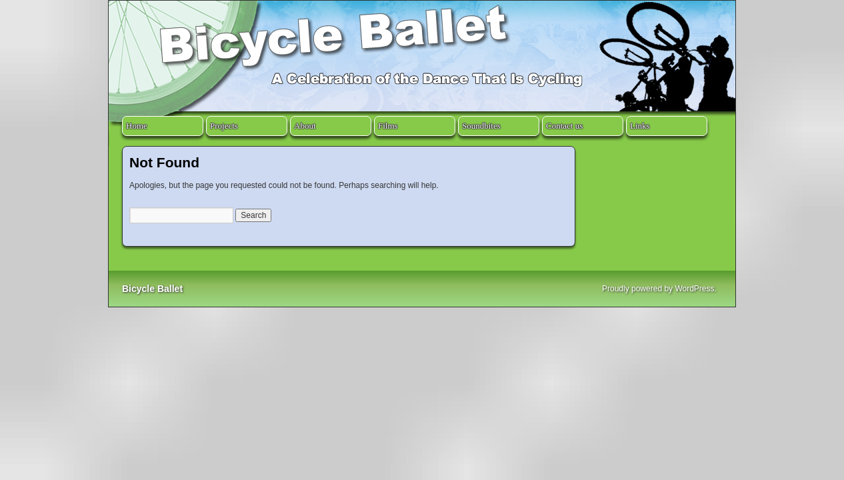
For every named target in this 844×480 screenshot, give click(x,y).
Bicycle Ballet (152, 288)
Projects (224, 126)
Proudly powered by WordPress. (659, 288)
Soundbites (481, 126)
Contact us (564, 126)
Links (640, 126)
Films (388, 126)
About (305, 126)
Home (136, 126)
